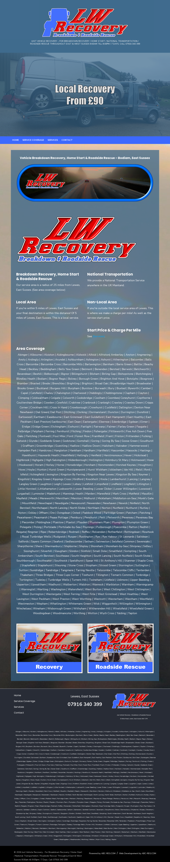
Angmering (82, 731)
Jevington (25, 779)
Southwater (43, 813)
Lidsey (46, 783)
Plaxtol (56, 798)
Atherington (145, 731)
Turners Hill (60, 820)
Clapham (96, 746)
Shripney (20, 809)
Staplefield (109, 813)
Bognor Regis (121, 739)
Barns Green (77, 735)
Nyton (28, 794)
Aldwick (47, 731)
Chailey (49, 746)
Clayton (103, 746)
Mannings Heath (51, 787)
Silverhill (43, 809)
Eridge (125, 757)
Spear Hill (69, 813)
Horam (154, 772)
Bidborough (39, 739)
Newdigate (50, 791)
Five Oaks (126, 761)
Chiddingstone (86, 746)
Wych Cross (148, 832)
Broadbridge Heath (86, 742)
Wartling (43, 824)
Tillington (146, 817)
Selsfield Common (84, 806)
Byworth (23, 746)
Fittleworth (106, 761)
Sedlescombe (56, 806)
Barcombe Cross (36, 735)
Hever (55, 772)
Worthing (133, 832)
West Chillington (83, 824)
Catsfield (43, 746)
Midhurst (137, 787)
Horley (17, 776)
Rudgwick (122, 802)
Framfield (27, 765)
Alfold (53, 731)
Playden (62, 798)
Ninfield (90, 791)
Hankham (97, 768)
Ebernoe (98, 757)
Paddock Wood (68, 794)
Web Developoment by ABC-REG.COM (140, 849)
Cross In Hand (139, 750)
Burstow (144, 742)
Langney (153, 779)
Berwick (153, 735)
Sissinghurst (34, 809)
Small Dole (73, 809)
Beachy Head (93, 735)
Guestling (15, 768)
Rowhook (98, 802)
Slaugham (51, 809)
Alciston (29, 731)
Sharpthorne (104, 806)
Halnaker (50, 768)
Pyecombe (154, 798)
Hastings (137, 768)
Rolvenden (70, 802)
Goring (103, 765)
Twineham (68, 820)
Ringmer (34, 802)
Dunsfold (117, 753)
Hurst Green (96, 776)
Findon (89, 761)
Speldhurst (61, 813)
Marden (60, 787)
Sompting (90, 809)
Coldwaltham (119, 746)
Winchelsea (34, 832)
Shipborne (129, 806)
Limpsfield (60, 783)
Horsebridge (30, 776)
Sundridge (40, 817)
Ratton (14, 802)
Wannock (145, 820)
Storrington (17, 817)
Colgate (128, 746)
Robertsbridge (48, 802)
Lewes (41, 783)
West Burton (71, 824)
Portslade (116, 798)
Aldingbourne (38, 731)
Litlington (84, 783)
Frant (33, 765)
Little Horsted (94, 783)
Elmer (120, 757)
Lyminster (31, 787)
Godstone (88, 765)
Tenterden (97, 817)
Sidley (26, 809)
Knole (130, 779)
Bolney (130, 739)
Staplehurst (118, 813)
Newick (83, 791)
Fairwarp (22, 761)
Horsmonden (48, 776)
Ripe (40, 802)
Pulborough (146, 798)
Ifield (142, 776)
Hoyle (82, 776)
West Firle (141, 824)
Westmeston (107, 828)
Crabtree (72, 750)
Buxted (16, 746)
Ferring (67, 761)
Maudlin (92, 787)
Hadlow (23, 768)
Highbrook (69, 772)
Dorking (82, 753)
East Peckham (52, 757)
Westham (90, 828)
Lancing (146, 779)
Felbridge (53, 761)
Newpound (59, 791)
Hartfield (113, 768)
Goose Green (122, 765)
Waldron (138, 820)
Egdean (114, 757)
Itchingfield (17, 779)
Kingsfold (84, 779)
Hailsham (42, 768)
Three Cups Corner (127, 817)
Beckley (101, 735)
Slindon (59, 809)
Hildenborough (100, 772)
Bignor (47, 739)
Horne (23, 776)
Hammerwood (59, 768)
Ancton (74, 731)
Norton (147, 791)
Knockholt (123, 779)
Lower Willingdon (149, 783)
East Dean (81, 757)
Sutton (33, 817)
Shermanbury (120, 806)
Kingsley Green (94, 779)
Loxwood (14, 787)
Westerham (81, 828)
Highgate (78, 772)
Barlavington (59, 735)
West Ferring (131, 824)
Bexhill (31, 739)
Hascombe (121, 768)
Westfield (98, 828)
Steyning (127, 813)
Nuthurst (15, 794)
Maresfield (68, 787)
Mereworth (113, 787)
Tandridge (48, 817)
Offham (40, 794)
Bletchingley (92, 739)
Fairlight (14, 761)
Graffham (141, 765)
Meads (106, 787)
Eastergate (90, 757)
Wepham (116, 828)
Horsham (39, 776)
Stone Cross (135, 813)
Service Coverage (33, 144)
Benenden (139, 735)
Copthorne (34, 750)
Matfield (85, 787)
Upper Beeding (93, 820)
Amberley (67, 731)
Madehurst (39, 787)
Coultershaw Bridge (47, 750)
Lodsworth (115, 783)
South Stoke (22, 813)
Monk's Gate (22, 791)
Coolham (153, 746)
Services (53, 144)
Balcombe (154, 731)
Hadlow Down (32, 768)
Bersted (147, 735)
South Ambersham (101, 809)
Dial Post (67, 753)
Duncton (100, 753)
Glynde (68, 765)
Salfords (29, 806)
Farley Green (37, 761)
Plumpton (82, 798)
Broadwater (99, 742)
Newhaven (76, 791)
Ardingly (96, 731)
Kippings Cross (106, 779)
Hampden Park (70, 768)
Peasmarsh (114, 794)
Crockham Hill (128, 750)
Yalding (156, 832)
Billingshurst (55, 739)
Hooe (141, 772)
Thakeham (105, 817)
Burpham (136, 742)
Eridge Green (134, 757)
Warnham (15, 824)
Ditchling (75, 753)
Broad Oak (75, 742)
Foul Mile (150, 761)
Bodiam (112, 739)
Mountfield (32, 791)
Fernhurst (75, 761)
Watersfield (62, 824)
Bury (157, 742)
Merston (130, 787)
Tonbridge (23, 820)
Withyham (66, 832)
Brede (44, 742)
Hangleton (89, 768)
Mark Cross (77, 787)
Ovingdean (52, 794)
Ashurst (137, 731)
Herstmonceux (46, 772)
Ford (156, 761)
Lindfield (69, 783)
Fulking (54, 765)
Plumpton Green (93, 798)
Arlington (103, 731)
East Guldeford (18, 757)
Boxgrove (23, 742)
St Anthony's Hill (81, 813)
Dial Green (59, 753)
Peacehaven (105, 794)
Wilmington (24, 832)
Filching (83, 761)
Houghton (70, 776)
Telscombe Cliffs (86, 817)
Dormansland (91, 753)
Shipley (137, 806)
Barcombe (25, 735)
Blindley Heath (103, 739)
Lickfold (53, 783)
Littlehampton (105, 783)
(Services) (99, 342)
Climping (110, 746)
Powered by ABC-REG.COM (105, 849)
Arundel (111, 731)
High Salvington (88, 772)
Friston (39, 765)
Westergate (122, 824)
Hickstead (61, 772)
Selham (65, 806)
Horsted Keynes (59, 776)
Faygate (45, 761)
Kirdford (115, 779)
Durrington (109, 753)
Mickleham (146, 787)
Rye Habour (151, 802)
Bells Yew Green (121, 735)
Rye (144, 802)
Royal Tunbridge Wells (110, 802)
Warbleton (153, 820)
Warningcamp (25, 824)
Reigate (27, 802)
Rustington (138, 802)
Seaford (48, 806)
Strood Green (153, 813)
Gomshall (96, 765)
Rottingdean (89, 802)
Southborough (33, 813)
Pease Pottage (124, 794)
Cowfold (65, 750)
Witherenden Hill (77, 832)
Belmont (131, 735)
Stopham (144, 813)
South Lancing (147, 809)
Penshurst (141, 794)
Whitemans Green (137, 828)
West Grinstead (151, 824)
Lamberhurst (137, 779)
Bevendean (24, 739)
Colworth (135, 746)
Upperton (103, 820)
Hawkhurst (145, 768)
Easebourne (141, 753)
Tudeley (39, 820)
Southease (124, 809)
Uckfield (76, 820)
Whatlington (124, 828)
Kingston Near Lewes (53, 779)
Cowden (58, 750)
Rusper (130, 802)
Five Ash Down (116, 761)
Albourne (21, 731)
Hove (76, 776)
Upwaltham (112, 820)
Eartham (133, 753)
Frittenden (47, 765)
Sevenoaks (95, 806)
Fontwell (142, 761)
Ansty (89, 731)
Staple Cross (99, 813)
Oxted (59, 794)
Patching (97, 794)
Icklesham (129, 776)
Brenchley (50, 742)
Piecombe (32, 798)
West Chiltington (97, 824)
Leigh (35, 783)
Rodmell (57, 802)
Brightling (58, 742)
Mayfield (100, 787)
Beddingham (110, 735)
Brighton (67, 742)
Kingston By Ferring (37, 779)
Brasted (37, 742)
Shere (112, 806)
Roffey (64, 802)
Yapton (85, 835)
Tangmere (56, 817)
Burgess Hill (127, 742)
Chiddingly (76, 746)
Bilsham (64, 739)
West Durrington (110, 824)
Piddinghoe (41, 798)
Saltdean (22, 806)
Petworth (154, 794)
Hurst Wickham (119, 776)
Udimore (84, 820)
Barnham (68, 735)
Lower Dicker (137, 783)
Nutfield (154, 791)
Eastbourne (73, 757)
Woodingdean (112, 832)
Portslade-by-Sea (127, 798)
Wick (146, 828)
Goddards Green (77, 765)
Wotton (140, 832)
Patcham (90, 794)
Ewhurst (153, 757)
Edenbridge (106, 757)
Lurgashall (22, 787)
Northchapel (110, 791)
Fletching (135, 761)
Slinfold (65, 809)
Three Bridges (115, 817)
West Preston (51, 828)
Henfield (37, 772)
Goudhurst (132, 765)
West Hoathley (16, 828)
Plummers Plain (72, 798)
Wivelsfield (89, 832)
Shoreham (144, 806)
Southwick (52, 813)
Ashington (129, 731)
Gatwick (61, 765)
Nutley (22, 794)
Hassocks (129, 768)
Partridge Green (79, 794)
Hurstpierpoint (107, 776)
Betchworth (15, 739)
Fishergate (97, 761)
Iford (147, 776)
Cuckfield (24, 753)
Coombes (17, 750)
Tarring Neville (67, 817)
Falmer (28, 761)
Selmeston (72, 806)
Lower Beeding (126, 783)
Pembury (134, 794)
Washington (52, 824)
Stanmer (91, 813)
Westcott (73, 828)
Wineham (42, 832)
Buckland (118, 742)
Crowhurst (15, 753)
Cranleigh (88, 750)
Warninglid (35, 824)
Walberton (129, 820)
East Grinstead (152, 753)
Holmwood (134, 772)
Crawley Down (105, 750)
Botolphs (15, 742)
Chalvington (58, 746)
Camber (30, 746)
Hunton (87, 776)
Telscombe (76, 817)
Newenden (67, 791)
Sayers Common (38, 806)
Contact (67, 144)
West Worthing (62, 828)
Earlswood (125, 753)
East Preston (62, 757)
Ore (45, 794)
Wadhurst (121, 820)
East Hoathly (41, 757)
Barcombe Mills (48, 735)
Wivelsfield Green (100, 832)
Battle (85, 735)
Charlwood (67, 746)
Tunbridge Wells (49, 820)
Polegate (103, 798)
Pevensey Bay (23, 798)
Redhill (20, 802)
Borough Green (139, 739)
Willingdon (15, 832)
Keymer (77, 779)
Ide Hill (136, 776)
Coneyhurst (26, 750)
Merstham (122, 787)
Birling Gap (73, 739)
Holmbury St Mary (122, 772)
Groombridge (150, 765)
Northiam (140, 791)
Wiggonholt (154, 828)
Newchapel (41, 791)
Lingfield (76, 783)
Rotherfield (79, 802)
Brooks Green (109, 742)
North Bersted (100, 791)
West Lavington (28, 828)
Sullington (25, 817)
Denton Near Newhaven (45, 753)
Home (15, 144)
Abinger (14, 731)
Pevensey (14, 798)
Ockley (33, 794)
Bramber (30, 742)
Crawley (96, 750)
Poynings (137, 798)
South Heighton (134, 809)
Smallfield (81, 809)
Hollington (111, 772)
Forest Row (18, 765)
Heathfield (21, 772)
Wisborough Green (54, 832)
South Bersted (114, 809)
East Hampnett (30, 757)
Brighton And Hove (152, 739)
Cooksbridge (144, 746)
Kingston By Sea (67, 779)
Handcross (80, 768)
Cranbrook (79, 750)
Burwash (151, 742)
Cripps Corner (116, 750)
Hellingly (29, 772)
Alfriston (59, 731)
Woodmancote (123, 832)
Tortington (31, 820)
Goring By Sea (112, 765)
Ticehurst (139, 817)
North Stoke (131, 791)
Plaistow (49, 798)
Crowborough (150, 750)
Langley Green (19, 783)
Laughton (28, 783)
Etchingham (144, 757)
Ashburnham (119, 731)
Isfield (152, 776)
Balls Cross (17, 735)
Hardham (105, 768)
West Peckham (40, 828)
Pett (148, 794)
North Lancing (121, 791)
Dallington (32, 753)
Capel (36, 746)
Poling (109, 798)
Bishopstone (82, 739)
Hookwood (147, 772)
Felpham (61, 761)
